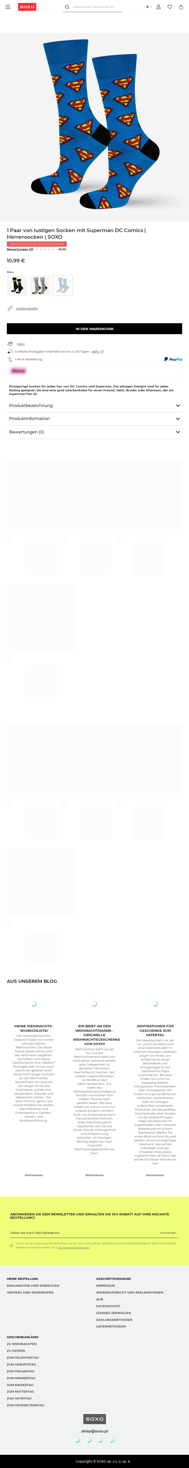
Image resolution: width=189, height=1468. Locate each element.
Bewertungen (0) (20, 249)
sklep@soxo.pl (94, 1431)
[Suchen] (68, 7)
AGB (99, 1299)
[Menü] (8, 7)
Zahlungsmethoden (114, 1320)
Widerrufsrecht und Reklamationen (129, 1292)
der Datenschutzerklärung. (74, 1247)
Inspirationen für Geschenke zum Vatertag (155, 1030)
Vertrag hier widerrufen (30, 1292)
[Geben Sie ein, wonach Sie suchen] (92, 7)
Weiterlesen (34, 1175)
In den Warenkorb (94, 329)
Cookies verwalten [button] (113, 1313)
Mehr (21, 344)
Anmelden (168, 1233)
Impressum (105, 1285)
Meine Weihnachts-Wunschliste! (33, 1028)
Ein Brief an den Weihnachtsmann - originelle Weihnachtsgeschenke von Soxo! (96, 1035)
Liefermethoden (111, 1326)
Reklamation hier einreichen (33, 1285)
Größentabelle (27, 308)
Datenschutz (108, 1306)
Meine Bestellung (22, 1279)
